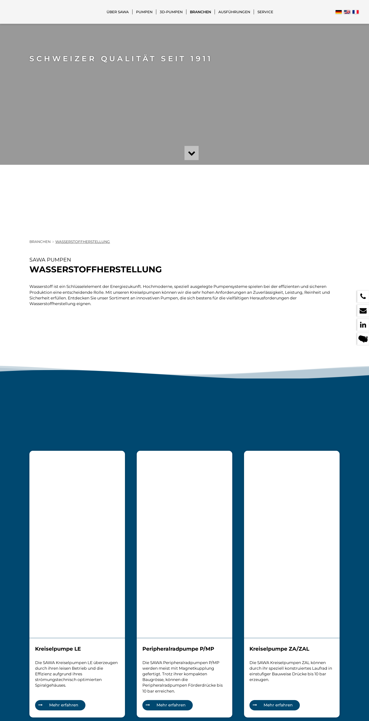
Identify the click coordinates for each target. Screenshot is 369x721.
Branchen (200, 12)
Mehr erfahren (63, 705)
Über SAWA (118, 12)
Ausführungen (234, 12)
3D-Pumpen (171, 12)
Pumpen (144, 12)
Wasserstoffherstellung (82, 241)
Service (265, 12)
